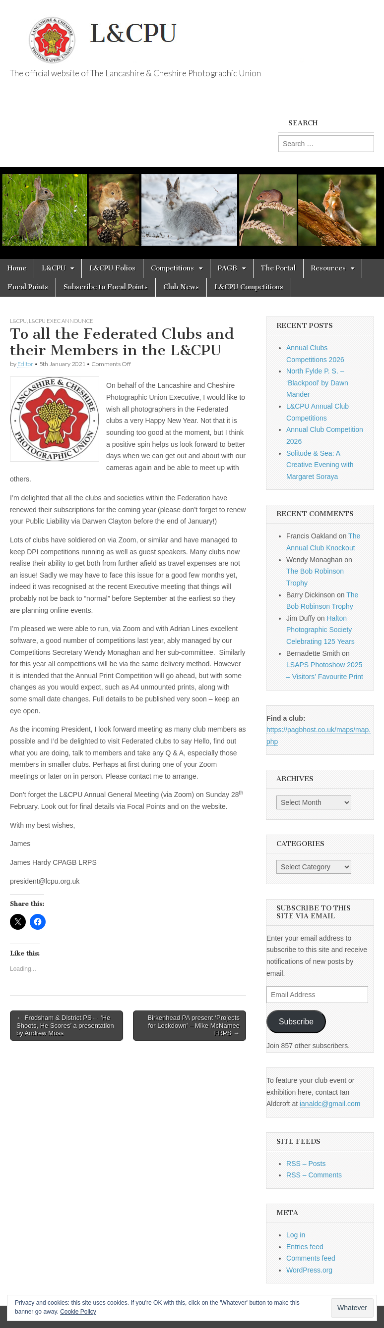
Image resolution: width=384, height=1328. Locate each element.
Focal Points (27, 287)
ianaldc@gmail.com (330, 1104)
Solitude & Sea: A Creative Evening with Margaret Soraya (319, 464)
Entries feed (304, 1247)
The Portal (278, 268)
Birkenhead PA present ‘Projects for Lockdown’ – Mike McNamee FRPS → (193, 1025)
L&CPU (53, 268)
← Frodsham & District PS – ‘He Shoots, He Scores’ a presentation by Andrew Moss (65, 1025)
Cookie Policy (78, 1311)
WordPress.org (309, 1270)
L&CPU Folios (112, 268)
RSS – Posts (305, 1164)
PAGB (227, 268)
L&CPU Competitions (248, 287)
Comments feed (310, 1258)
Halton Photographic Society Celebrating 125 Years (320, 629)
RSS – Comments (314, 1175)
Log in (295, 1235)
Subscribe (296, 1021)
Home (16, 268)
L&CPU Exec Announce (61, 321)
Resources (328, 268)
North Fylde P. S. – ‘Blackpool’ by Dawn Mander (317, 382)
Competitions (172, 268)
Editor (25, 364)
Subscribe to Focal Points (106, 287)
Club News (181, 287)
